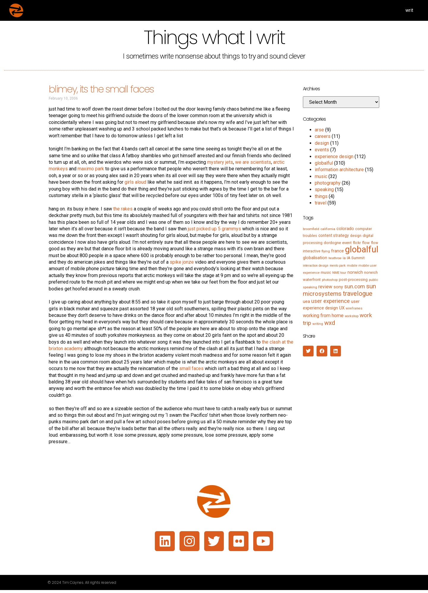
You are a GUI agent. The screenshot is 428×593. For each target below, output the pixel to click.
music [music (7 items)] (326, 272)
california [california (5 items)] (327, 229)
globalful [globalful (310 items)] (361, 249)
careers (323, 136)
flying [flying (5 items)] (326, 251)
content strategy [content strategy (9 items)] (333, 235)
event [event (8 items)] (347, 242)
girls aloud (135, 182)
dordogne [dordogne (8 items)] (332, 242)
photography (328, 183)
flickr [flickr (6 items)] (357, 243)
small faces (191, 368)
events (322, 149)
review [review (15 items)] (325, 287)
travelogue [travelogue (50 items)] (357, 293)
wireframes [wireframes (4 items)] (354, 308)
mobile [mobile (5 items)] (352, 265)
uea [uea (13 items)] (306, 301)
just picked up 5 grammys (214, 229)
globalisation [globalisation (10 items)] (315, 257)
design (322, 143)
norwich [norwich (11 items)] (355, 272)
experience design (334, 156)
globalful (324, 163)
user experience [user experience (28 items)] (330, 301)
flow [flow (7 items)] (366, 242)
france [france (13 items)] (337, 251)
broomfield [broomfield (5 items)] (311, 229)
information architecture (339, 169)
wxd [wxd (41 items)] (329, 322)
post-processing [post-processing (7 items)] (353, 279)
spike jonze (182, 262)
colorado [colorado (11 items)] (345, 228)
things (321, 196)
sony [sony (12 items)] (338, 287)
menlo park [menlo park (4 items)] (338, 266)
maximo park (91, 169)
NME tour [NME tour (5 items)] (339, 272)
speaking (324, 189)
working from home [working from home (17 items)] (323, 315)
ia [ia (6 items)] (344, 258)
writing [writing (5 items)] (317, 324)
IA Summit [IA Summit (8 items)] (356, 258)
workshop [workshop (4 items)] (351, 316)
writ (409, 10)
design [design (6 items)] (355, 236)
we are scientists (253, 162)
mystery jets (220, 162)
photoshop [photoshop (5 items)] (330, 280)
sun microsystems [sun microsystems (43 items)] (339, 290)
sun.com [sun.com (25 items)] (354, 286)
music (321, 176)
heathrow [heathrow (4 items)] (335, 258)
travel (320, 203)
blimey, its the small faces (101, 89)
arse (319, 130)
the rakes (123, 209)
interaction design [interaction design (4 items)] (315, 266)
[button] (308, 351)
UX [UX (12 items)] (341, 308)
